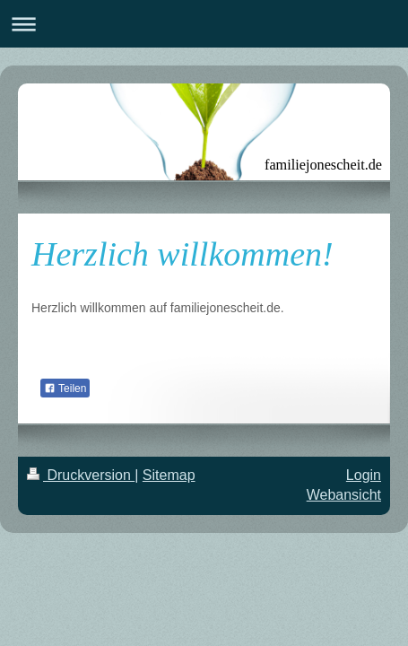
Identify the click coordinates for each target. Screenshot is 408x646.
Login (363, 475)
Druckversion (81, 475)
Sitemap (169, 475)
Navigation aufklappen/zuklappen (204, 23)
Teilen (65, 388)
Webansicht (344, 494)
